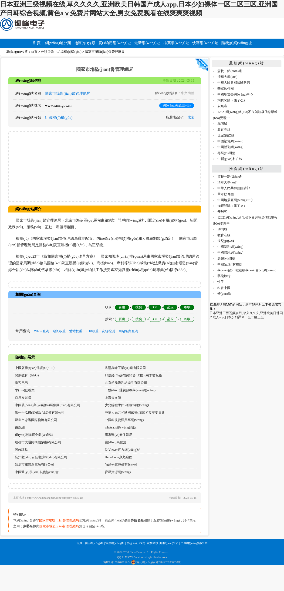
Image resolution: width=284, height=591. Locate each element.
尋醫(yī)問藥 (226, 153)
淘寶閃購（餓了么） (232, 100)
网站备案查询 (128, 331)
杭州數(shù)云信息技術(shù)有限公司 (41, 457)
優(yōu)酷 (224, 294)
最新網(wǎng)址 (147, 43)
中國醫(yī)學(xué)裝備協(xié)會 (37, 472)
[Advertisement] (104, 166)
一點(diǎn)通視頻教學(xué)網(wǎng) (130, 390)
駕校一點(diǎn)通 (229, 71)
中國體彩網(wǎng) (230, 147)
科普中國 (223, 288)
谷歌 (187, 307)
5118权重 (92, 331)
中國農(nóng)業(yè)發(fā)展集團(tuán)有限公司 (48, 405)
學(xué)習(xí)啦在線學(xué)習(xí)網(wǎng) (246, 270)
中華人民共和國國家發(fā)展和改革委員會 (135, 412)
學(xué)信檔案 (25, 390)
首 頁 (36, 43)
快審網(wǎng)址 (205, 43)
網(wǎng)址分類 (58, 43)
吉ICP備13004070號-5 (116, 562)
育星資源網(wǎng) (118, 472)
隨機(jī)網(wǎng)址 (236, 43)
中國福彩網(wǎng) (230, 141)
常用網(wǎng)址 (115, 543)
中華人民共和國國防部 (233, 82)
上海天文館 (113, 397)
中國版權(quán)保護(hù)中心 (35, 368)
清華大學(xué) (227, 77)
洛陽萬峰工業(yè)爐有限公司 (125, 368)
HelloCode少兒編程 (118, 457)
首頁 (34, 51)
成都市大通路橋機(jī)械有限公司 (38, 442)
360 (154, 307)
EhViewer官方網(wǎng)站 (122, 450)
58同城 (222, 124)
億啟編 (20, 427)
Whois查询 (41, 331)
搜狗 (138, 307)
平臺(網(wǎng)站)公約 (194, 543)
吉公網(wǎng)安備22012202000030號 (156, 562)
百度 (122, 307)
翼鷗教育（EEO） (28, 375)
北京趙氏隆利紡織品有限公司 (126, 383)
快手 (220, 282)
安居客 (222, 106)
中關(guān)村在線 (229, 159)
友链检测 (108, 331)
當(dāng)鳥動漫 (115, 442)
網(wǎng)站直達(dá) (177, 105)
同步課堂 (21, 450)
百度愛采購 (23, 397)
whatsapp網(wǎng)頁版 (120, 427)
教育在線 (223, 129)
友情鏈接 (152, 543)
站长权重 (59, 331)
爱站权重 (75, 331)
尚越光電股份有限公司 (121, 464)
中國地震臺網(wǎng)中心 (235, 94)
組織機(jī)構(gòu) (69, 51)
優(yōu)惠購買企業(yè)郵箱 (34, 435)
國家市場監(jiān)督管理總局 (67, 93)
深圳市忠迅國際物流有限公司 (36, 420)
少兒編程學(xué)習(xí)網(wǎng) (127, 405)
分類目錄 (47, 51)
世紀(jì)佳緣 (225, 135)
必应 (170, 307)
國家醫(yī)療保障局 (118, 435)
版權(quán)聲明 (169, 543)
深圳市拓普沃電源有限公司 (34, 464)
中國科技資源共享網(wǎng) (124, 420)
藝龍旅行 (223, 276)
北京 (191, 117)
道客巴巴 (21, 383)
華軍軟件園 (225, 88)
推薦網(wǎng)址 (176, 43)
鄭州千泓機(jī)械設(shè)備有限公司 (39, 412)
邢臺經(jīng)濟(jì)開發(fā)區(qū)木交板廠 (133, 375)
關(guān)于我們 (136, 543)
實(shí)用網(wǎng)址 (114, 43)
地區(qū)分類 (84, 43)
